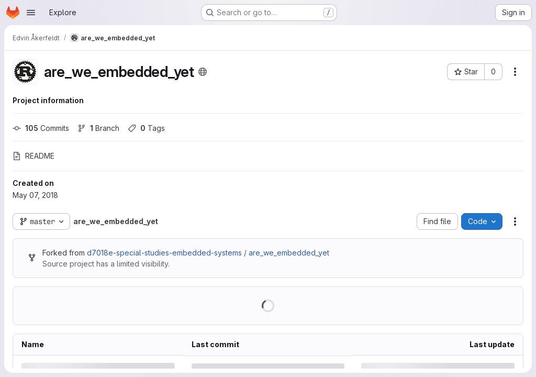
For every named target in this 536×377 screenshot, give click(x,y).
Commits (41, 128)
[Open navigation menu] (31, 12)
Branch (98, 128)
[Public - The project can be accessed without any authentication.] (202, 72)
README (33, 155)
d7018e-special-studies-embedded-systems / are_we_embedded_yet (208, 252)
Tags (146, 128)
